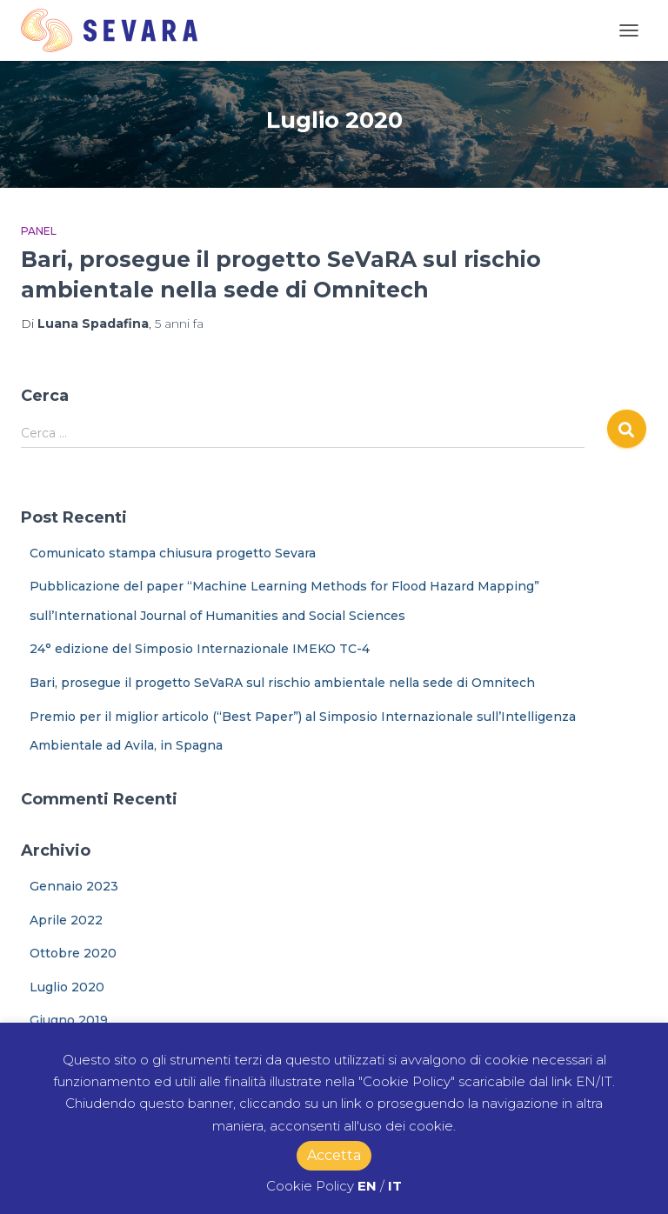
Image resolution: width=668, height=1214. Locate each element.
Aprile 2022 (66, 920)
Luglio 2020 (67, 987)
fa (179, 323)
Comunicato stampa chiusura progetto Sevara (173, 553)
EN (367, 1185)
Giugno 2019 (69, 1020)
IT (395, 1185)
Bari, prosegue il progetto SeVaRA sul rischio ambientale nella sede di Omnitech (282, 682)
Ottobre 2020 (73, 953)
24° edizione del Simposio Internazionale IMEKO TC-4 (200, 649)
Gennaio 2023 (74, 886)
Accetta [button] (334, 1155)
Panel (39, 230)
